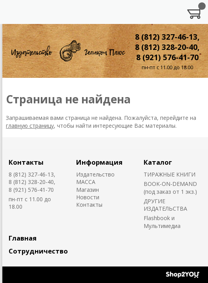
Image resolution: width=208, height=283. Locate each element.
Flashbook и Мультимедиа (162, 221)
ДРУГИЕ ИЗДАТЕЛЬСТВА (165, 204)
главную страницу (30, 125)
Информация (99, 162)
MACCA (85, 182)
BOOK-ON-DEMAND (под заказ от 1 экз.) (170, 187)
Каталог (158, 162)
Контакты (26, 162)
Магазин (87, 189)
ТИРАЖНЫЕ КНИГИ (169, 174)
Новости (87, 197)
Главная (22, 238)
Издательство (95, 174)
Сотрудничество (38, 250)
